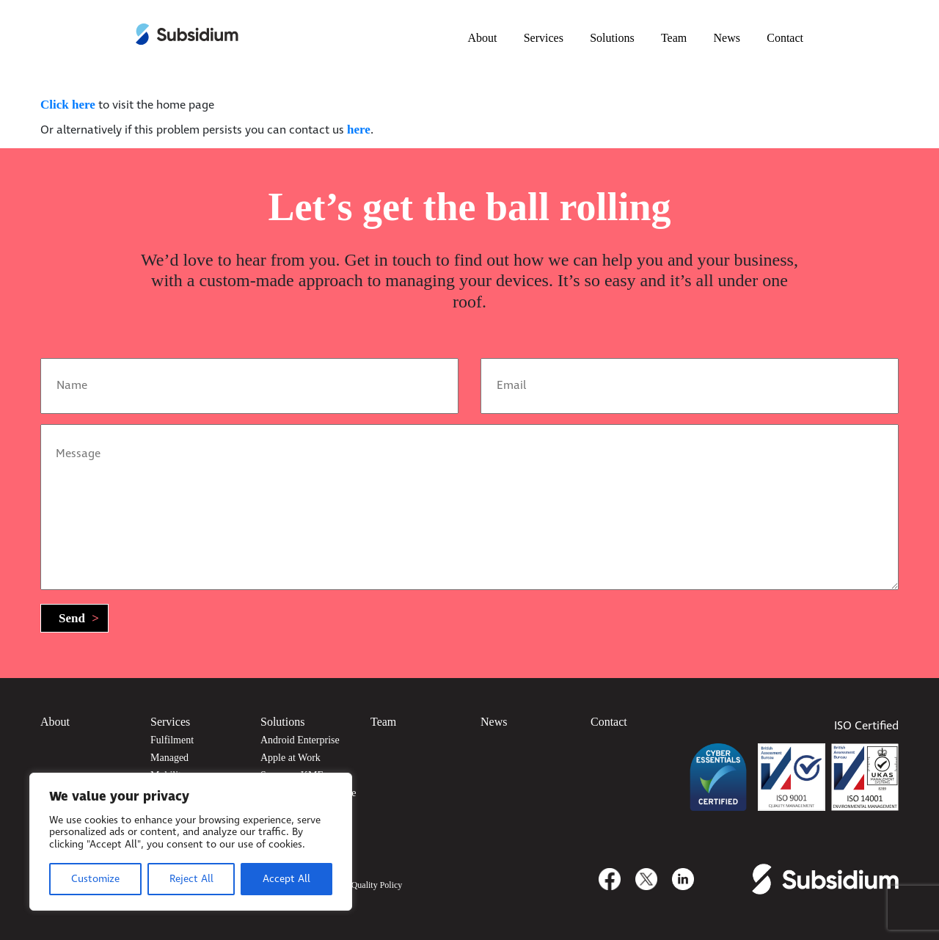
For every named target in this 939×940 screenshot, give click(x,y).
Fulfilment (172, 740)
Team (674, 38)
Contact (785, 38)
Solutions (612, 38)
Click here (67, 105)
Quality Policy (377, 885)
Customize (95, 879)
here (358, 129)
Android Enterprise (300, 740)
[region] (190, 842)
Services (543, 38)
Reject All (191, 879)
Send (79, 618)
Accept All (286, 879)
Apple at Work (290, 757)
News (727, 38)
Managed (169, 757)
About (482, 38)
